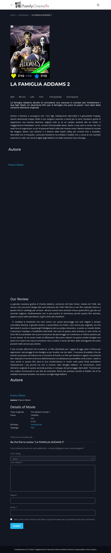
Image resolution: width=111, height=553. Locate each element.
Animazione (23, 15)
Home (12, 15)
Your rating (15, 453)
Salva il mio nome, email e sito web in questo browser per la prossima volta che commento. (54, 519)
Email (13, 507)
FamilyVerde (55, 97)
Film (41, 97)
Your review (16, 462)
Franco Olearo (16, 164)
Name (13, 495)
